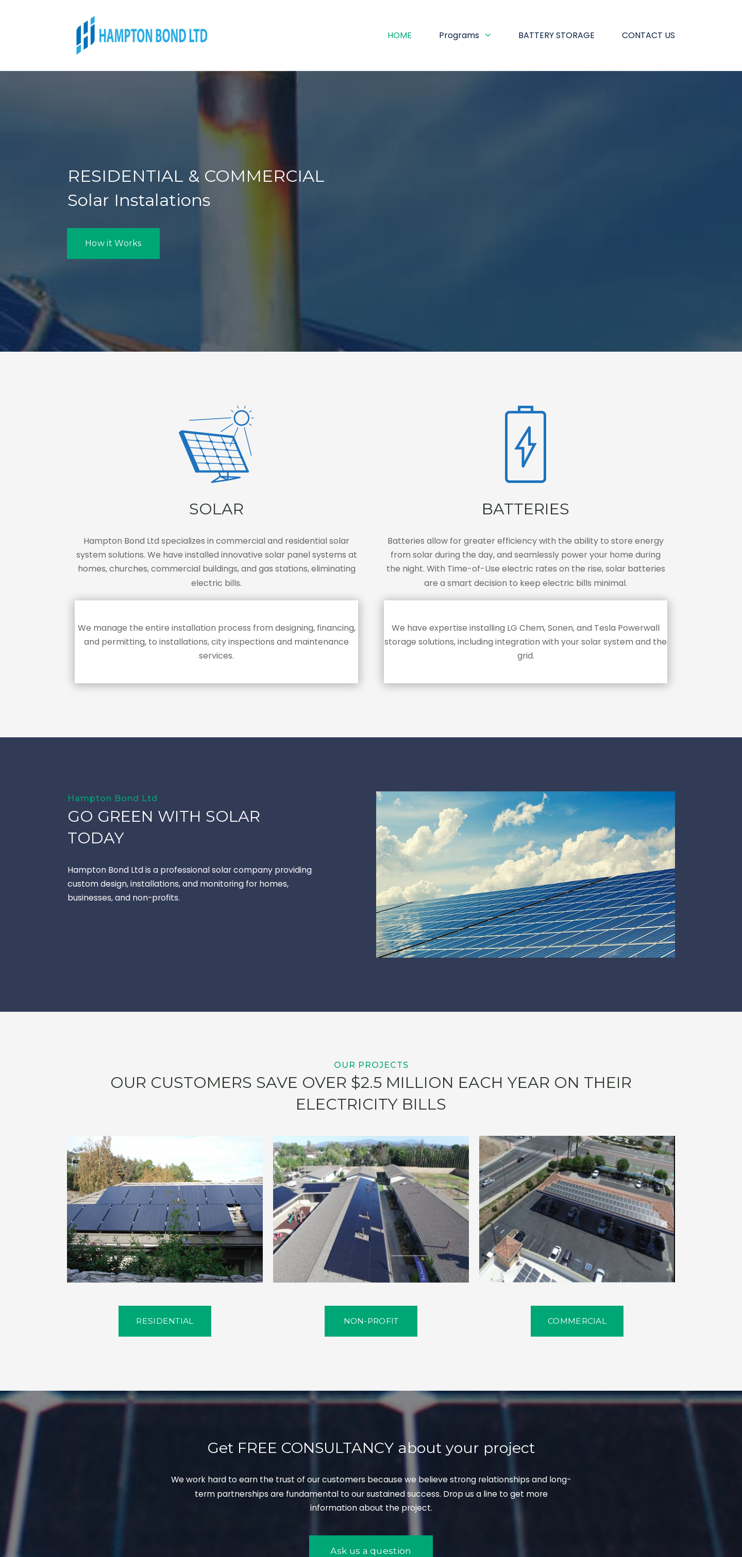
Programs (465, 35)
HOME (399, 35)
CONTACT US (648, 35)
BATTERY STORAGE (556, 35)
